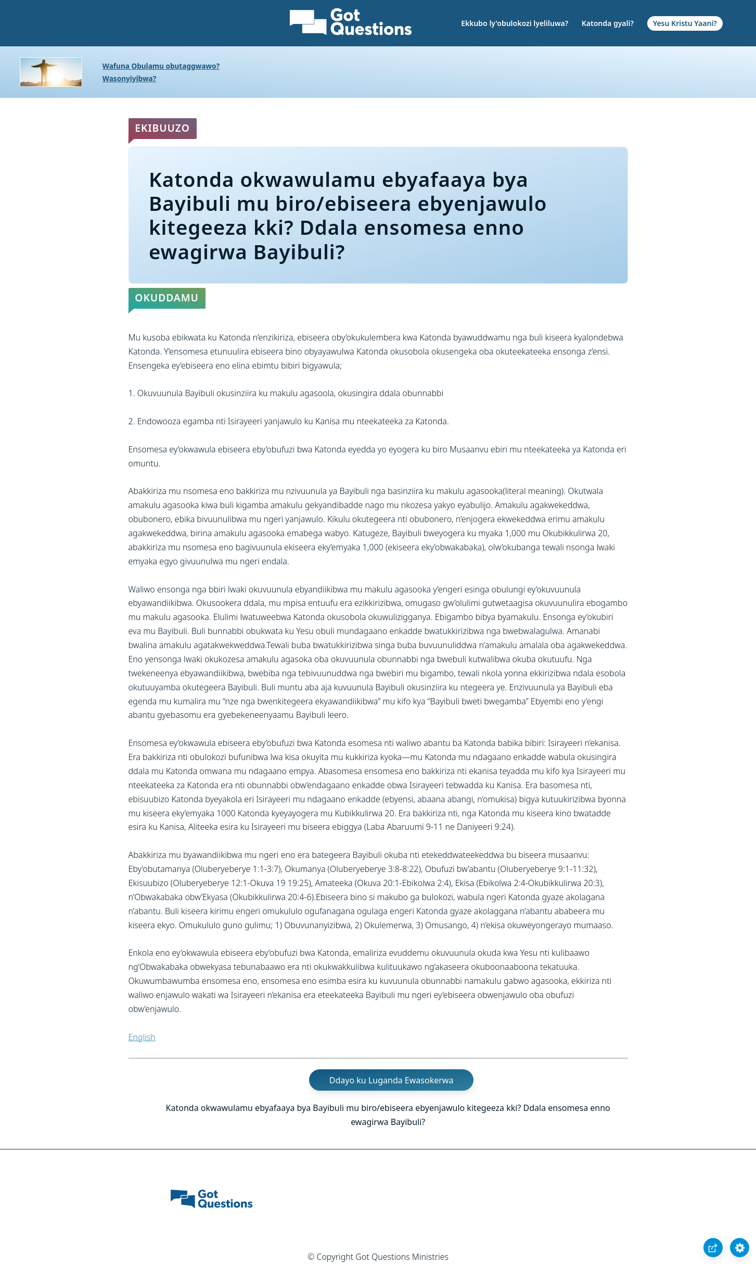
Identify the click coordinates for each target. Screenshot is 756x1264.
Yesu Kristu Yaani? (685, 23)
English (142, 1037)
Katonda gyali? (608, 23)
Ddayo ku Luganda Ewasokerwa (391, 1079)
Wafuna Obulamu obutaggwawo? (161, 66)
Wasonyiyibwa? (129, 78)
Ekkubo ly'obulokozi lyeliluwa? (514, 23)
